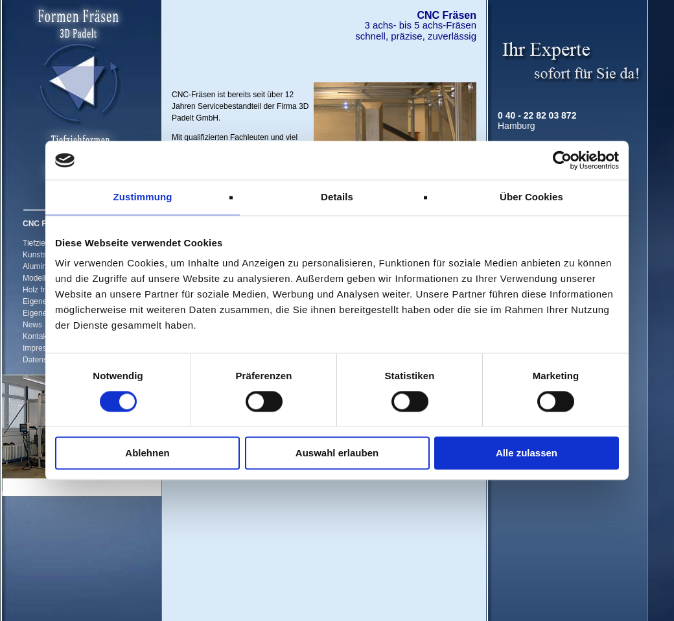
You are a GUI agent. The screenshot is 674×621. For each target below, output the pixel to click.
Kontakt (36, 336)
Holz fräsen (42, 289)
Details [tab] (337, 196)
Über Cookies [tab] (531, 196)
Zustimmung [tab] (142, 196)
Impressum (42, 348)
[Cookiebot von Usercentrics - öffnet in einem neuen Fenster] (562, 160)
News (32, 324)
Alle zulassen (526, 453)
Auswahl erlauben (337, 453)
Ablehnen (147, 453)
